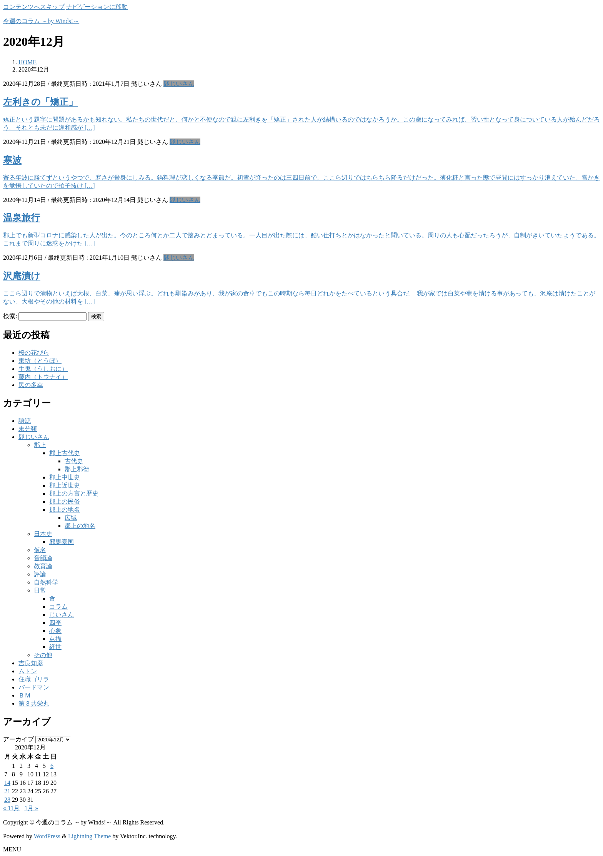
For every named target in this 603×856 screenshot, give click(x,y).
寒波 (12, 160)
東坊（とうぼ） (40, 360)
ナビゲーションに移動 (97, 6)
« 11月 (11, 808)
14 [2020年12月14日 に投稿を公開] (7, 782)
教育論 (43, 566)
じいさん (61, 614)
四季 (55, 622)
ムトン (27, 671)
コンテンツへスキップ (34, 6)
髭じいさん (178, 83)
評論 (40, 574)
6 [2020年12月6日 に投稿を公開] (51, 766)
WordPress (47, 836)
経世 (55, 647)
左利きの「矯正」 (40, 102)
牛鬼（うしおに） (43, 368)
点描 (55, 639)
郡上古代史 (64, 453)
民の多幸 (30, 385)
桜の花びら (33, 352)
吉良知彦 (30, 663)
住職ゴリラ (33, 679)
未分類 (27, 428)
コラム (58, 606)
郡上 (40, 445)
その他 (43, 655)
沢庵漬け (21, 276)
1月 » (31, 808)
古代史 (74, 461)
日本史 (43, 534)
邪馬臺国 (61, 542)
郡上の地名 (64, 509)
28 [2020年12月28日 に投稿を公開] (7, 799)
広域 (71, 517)
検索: (10, 316)
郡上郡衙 (77, 469)
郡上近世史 (64, 485)
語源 (24, 420)
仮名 (40, 550)
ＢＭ (24, 695)
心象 (55, 630)
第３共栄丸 (33, 703)
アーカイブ (18, 739)
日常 (40, 590)
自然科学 (46, 582)
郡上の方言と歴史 (73, 493)
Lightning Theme (89, 836)
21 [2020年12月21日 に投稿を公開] (7, 791)
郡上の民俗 (64, 501)
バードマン (33, 687)
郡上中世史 (64, 477)
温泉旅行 (21, 218)
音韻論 (43, 558)
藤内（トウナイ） (43, 377)
